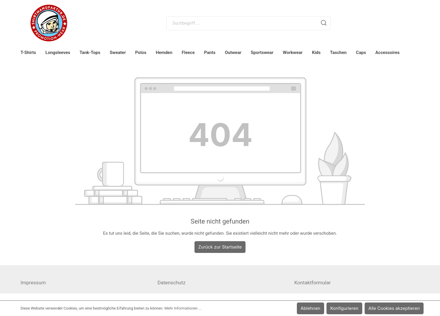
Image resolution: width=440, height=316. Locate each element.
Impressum (33, 282)
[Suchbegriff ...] (242, 23)
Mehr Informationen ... (183, 308)
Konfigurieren (348, 308)
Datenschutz (171, 282)
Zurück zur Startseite (220, 246)
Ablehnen (316, 308)
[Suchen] (323, 23)
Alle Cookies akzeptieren (395, 308)
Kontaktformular (312, 282)
